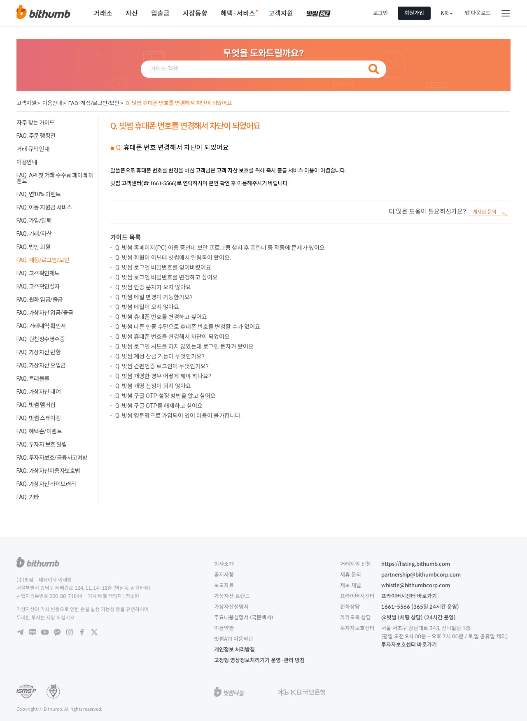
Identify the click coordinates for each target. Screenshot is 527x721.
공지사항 (224, 574)
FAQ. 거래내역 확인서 (41, 326)
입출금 (160, 13)
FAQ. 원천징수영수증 (40, 339)
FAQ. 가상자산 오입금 (41, 365)
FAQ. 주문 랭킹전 (36, 136)
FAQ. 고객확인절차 (38, 286)
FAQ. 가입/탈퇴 (33, 220)
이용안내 (52, 103)
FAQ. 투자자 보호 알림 (41, 444)
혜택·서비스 (238, 13)
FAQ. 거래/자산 (33, 233)
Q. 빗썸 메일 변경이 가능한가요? (154, 297)
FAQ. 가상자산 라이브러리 (46, 484)
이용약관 (224, 628)
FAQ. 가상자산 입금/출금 (44, 312)
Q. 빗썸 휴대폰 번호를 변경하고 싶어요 (161, 317)
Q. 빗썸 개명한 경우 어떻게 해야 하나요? (163, 376)
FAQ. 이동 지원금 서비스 (44, 207)
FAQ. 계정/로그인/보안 (93, 103)
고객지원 (280, 13)
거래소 (103, 13)
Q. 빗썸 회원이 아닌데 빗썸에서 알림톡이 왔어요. (173, 257)
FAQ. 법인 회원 (33, 247)
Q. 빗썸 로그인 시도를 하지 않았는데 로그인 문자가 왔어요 (184, 346)
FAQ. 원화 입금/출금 (39, 299)
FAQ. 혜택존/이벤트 (39, 431)
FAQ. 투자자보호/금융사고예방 (52, 457)
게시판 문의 (485, 212)
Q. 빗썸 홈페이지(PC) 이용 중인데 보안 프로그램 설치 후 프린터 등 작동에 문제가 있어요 (220, 247)
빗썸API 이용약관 (233, 638)
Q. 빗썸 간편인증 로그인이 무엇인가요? (162, 366)
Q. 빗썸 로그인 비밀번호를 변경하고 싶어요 (166, 277)
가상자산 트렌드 (232, 596)
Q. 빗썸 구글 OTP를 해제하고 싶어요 (159, 405)
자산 (132, 13)
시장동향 (195, 13)
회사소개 (224, 564)
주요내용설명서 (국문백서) (243, 617)
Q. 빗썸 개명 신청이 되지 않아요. (153, 386)
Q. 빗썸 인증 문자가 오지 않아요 (153, 287)
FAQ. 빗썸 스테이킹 (38, 418)
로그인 (380, 12)
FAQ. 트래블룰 (32, 378)
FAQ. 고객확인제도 (38, 273)
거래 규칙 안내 (32, 149)
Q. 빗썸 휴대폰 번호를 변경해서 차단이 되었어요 (179, 103)
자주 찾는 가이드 (35, 122)
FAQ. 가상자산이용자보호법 (48, 470)
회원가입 (414, 12)
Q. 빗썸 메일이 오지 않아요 (147, 307)
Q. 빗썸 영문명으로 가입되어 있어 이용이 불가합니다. (178, 415)
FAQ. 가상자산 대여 (38, 391)
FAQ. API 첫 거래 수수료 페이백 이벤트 (55, 178)
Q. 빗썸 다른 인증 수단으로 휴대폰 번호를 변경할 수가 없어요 (187, 326)
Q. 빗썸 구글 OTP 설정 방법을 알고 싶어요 (165, 396)
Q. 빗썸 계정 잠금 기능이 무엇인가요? (160, 356)
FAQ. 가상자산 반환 (38, 352)
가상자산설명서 (231, 606)
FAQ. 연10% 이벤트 (38, 194)
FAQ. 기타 (27, 497)
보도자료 (224, 585)
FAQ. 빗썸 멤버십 (36, 405)
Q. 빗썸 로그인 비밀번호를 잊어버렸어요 (163, 267)
